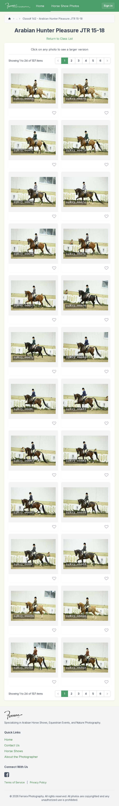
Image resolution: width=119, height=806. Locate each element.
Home (40, 6)
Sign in (108, 5)
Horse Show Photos (65, 6)
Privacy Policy (38, 782)
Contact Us (12, 745)
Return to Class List (59, 38)
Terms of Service (14, 782)
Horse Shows (13, 751)
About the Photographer (21, 757)
